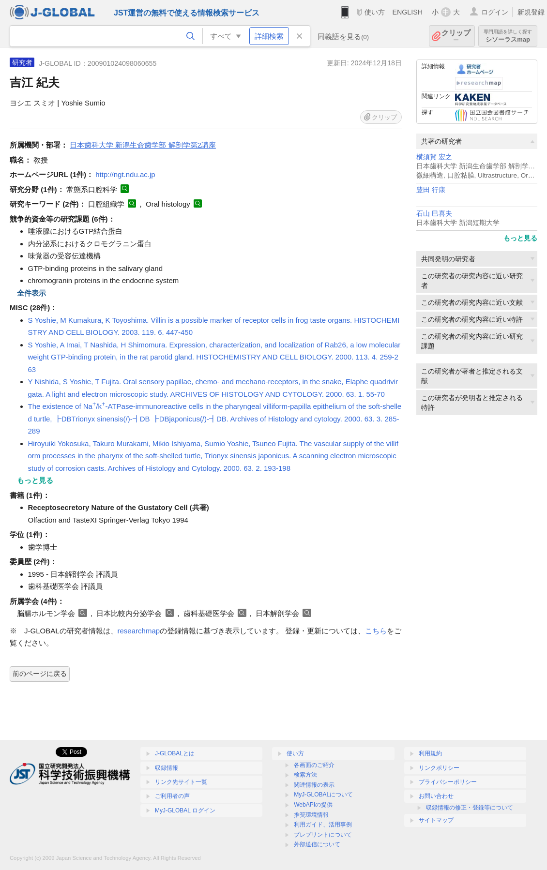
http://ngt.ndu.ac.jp (125, 174)
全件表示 (31, 293)
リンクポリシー (439, 768)
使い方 (375, 12)
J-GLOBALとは (175, 753)
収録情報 (166, 768)
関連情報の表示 (314, 784)
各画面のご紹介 (314, 765)
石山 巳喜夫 (434, 213)
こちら (376, 631)
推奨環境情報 (311, 814)
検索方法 (305, 774)
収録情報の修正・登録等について (469, 807)
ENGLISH (407, 12)
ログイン (494, 12)
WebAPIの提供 (313, 804)
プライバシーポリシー (448, 782)
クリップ (456, 36)
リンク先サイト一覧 (181, 782)
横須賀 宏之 (434, 157)
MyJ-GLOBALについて (323, 794)
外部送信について (317, 844)
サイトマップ (436, 820)
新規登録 (531, 12)
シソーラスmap (508, 36)
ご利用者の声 (172, 796)
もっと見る (520, 238)
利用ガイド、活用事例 (323, 824)
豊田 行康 (430, 190)
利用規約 (430, 753)
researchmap (139, 631)
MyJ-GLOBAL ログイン (185, 810)
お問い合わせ (436, 796)
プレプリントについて (323, 834)
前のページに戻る (40, 673)
